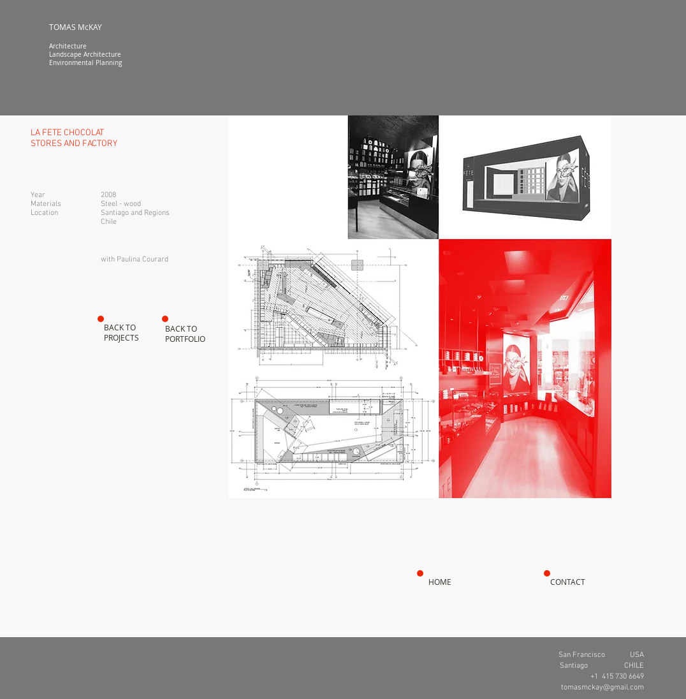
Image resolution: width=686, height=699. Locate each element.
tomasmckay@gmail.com (602, 687)
